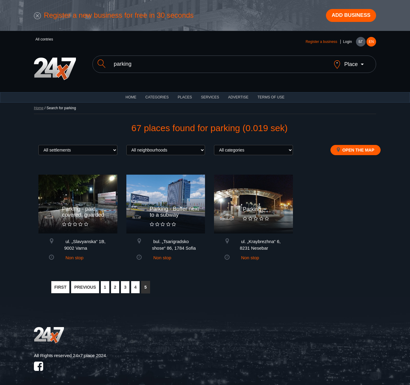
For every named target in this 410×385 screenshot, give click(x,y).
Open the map (355, 145)
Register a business (321, 43)
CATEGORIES (157, 93)
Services (210, 93)
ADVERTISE (238, 93)
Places (185, 93)
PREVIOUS (85, 283)
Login (347, 43)
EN (371, 43)
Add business (349, 16)
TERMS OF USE (271, 93)
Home (39, 104)
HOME (130, 93)
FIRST (60, 283)
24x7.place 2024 (89, 351)
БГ (360, 43)
